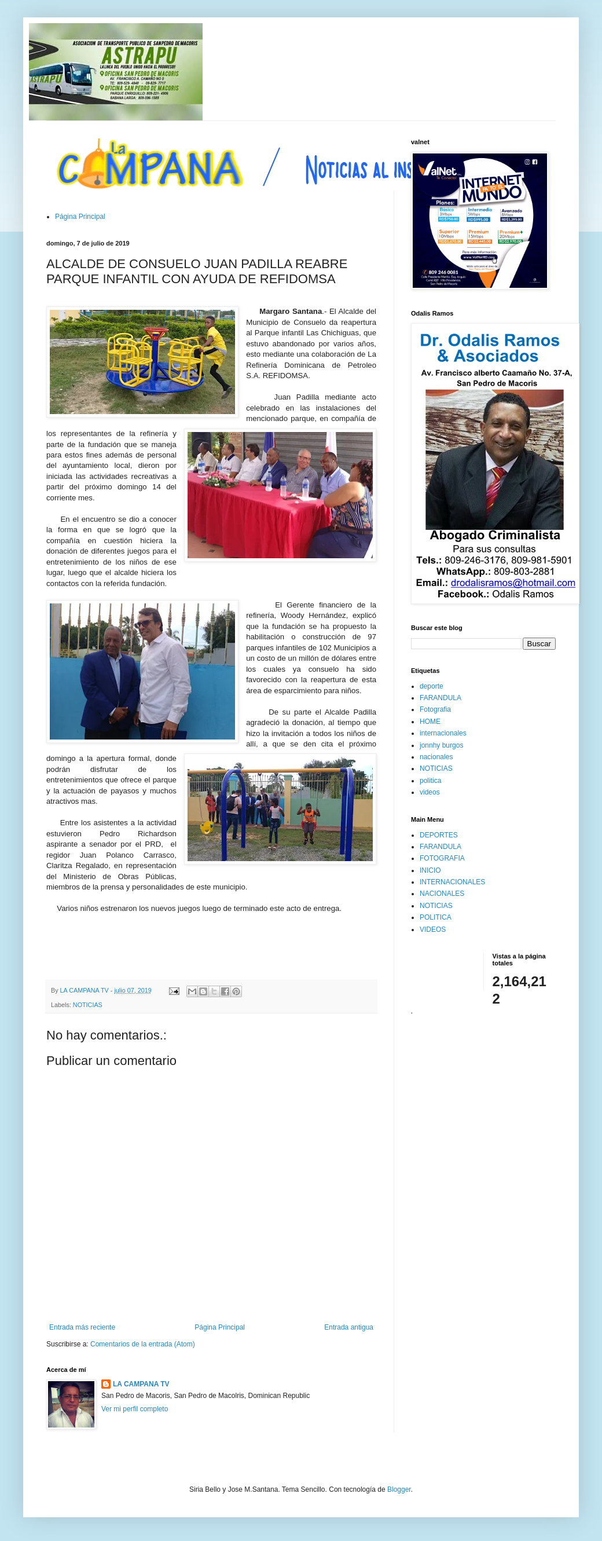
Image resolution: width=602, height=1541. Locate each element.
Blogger (399, 1489)
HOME (430, 722)
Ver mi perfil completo (134, 1409)
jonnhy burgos (441, 745)
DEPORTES (439, 835)
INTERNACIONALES (452, 882)
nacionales (436, 757)
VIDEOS (433, 929)
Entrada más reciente (82, 1327)
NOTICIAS (87, 1004)
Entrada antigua (348, 1327)
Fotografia (435, 709)
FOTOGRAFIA (442, 858)
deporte (431, 686)
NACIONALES (442, 894)
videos (430, 792)
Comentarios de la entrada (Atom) (142, 1344)
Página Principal (80, 217)
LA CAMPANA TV (141, 1384)
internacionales (443, 733)
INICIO (430, 870)
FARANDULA (440, 698)
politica (430, 781)
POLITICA (436, 917)
